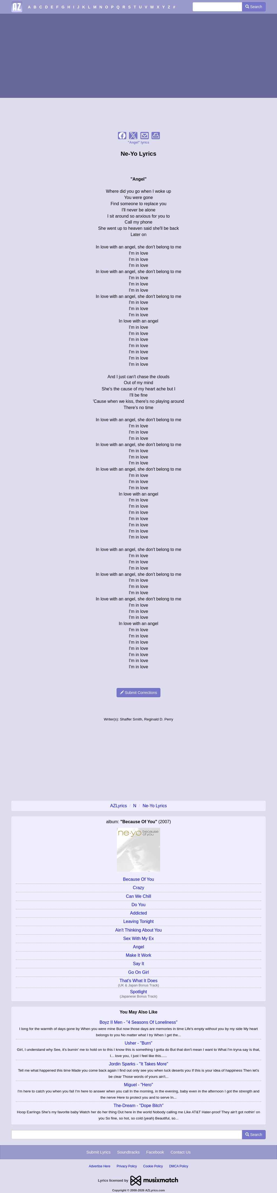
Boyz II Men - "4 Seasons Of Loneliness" (138, 1022)
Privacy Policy (127, 1166)
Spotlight (138, 991)
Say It (138, 963)
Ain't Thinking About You (138, 930)
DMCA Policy (178, 1166)
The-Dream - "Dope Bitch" (139, 1105)
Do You (138, 904)
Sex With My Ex (138, 938)
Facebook (155, 1152)
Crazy (138, 887)
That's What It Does (138, 980)
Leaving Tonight (138, 921)
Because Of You (138, 879)
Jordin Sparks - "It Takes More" (138, 1064)
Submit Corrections (138, 692)
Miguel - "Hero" (138, 1084)
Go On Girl (138, 972)
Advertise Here (99, 1166)
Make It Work (138, 955)
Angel (138, 947)
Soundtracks (128, 1152)
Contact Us (181, 1152)
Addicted (138, 913)
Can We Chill (138, 896)
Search (253, 7)
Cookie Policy (153, 1166)
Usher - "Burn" (138, 1043)
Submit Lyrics (98, 1152)
